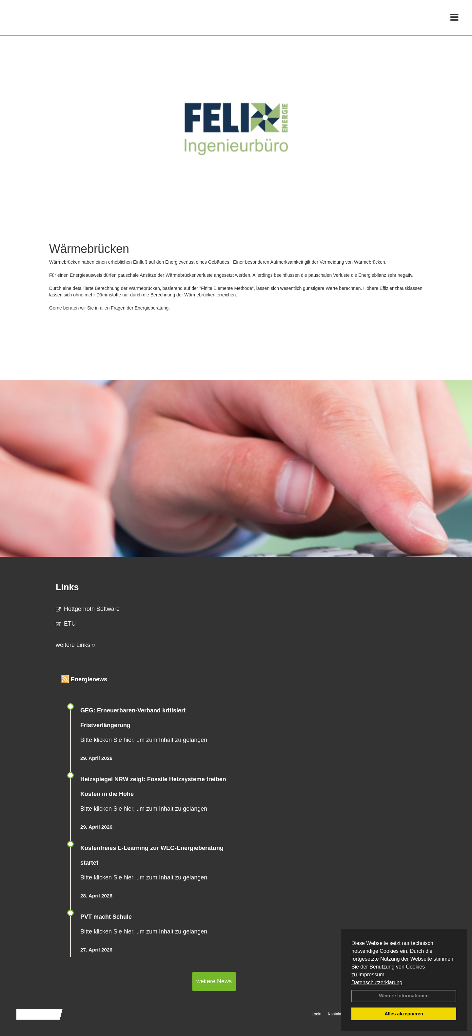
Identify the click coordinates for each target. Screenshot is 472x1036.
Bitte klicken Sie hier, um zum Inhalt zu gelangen (143, 740)
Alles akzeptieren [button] (403, 1013)
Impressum (371, 974)
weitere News (214, 981)
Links (67, 587)
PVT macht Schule (106, 917)
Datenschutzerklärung (377, 982)
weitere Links (75, 645)
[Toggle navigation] (454, 19)
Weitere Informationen (404, 995)
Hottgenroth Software (88, 609)
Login (316, 1014)
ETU (66, 623)
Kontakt (334, 1014)
